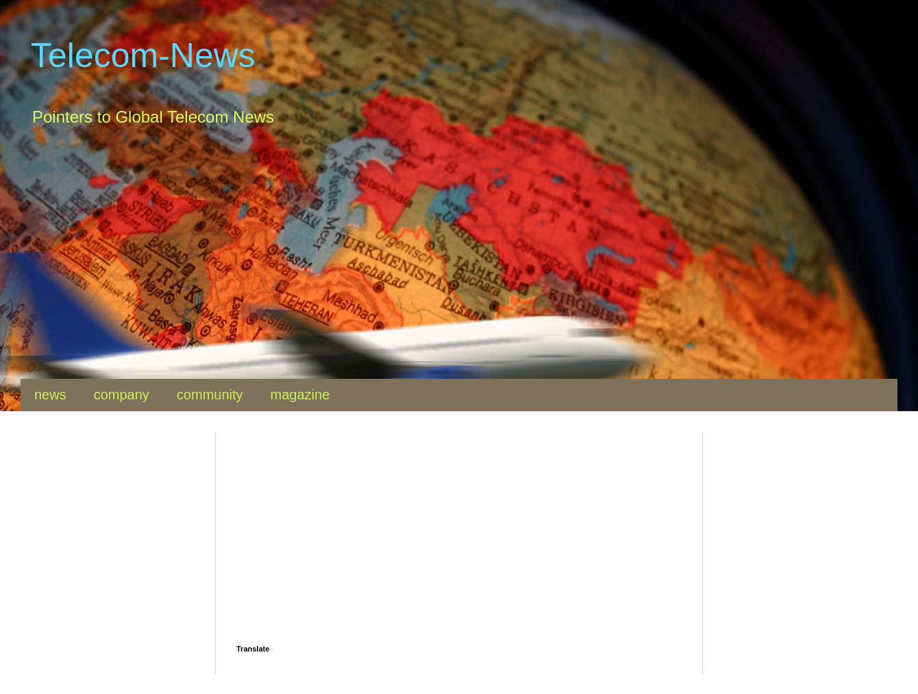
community (210, 394)
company (121, 394)
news (50, 394)
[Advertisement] (432, 262)
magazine (300, 394)
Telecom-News (143, 55)
